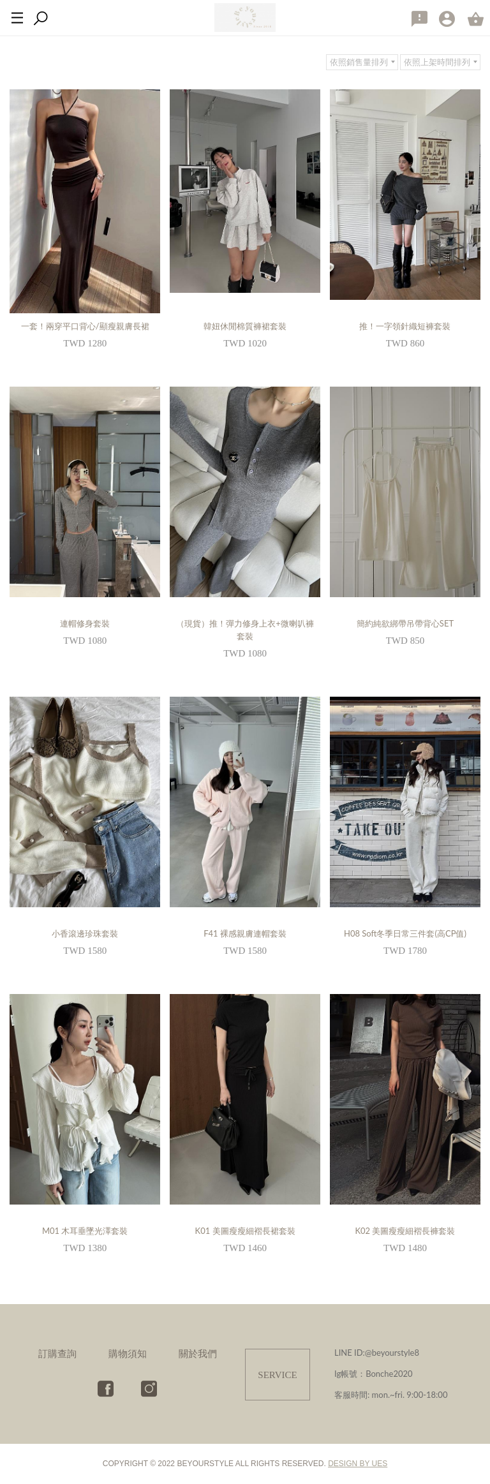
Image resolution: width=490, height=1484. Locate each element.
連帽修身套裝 (85, 623)
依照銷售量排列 (359, 62)
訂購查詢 (57, 1353)
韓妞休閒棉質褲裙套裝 (245, 326)
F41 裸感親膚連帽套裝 (245, 933)
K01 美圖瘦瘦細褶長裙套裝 (245, 1231)
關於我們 (198, 1353)
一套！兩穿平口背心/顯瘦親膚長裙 (85, 326)
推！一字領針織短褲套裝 (404, 326)
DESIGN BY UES (357, 1463)
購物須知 (127, 1353)
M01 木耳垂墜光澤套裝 (85, 1231)
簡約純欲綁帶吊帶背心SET (405, 623)
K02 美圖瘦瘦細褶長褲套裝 (405, 1231)
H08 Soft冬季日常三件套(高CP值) (405, 933)
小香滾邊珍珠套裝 (85, 933)
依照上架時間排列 (437, 62)
